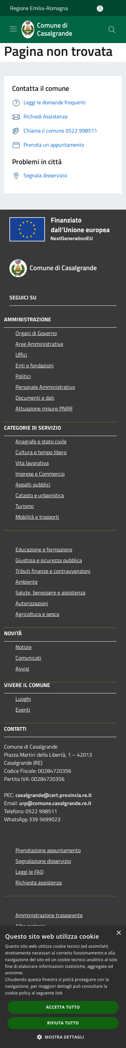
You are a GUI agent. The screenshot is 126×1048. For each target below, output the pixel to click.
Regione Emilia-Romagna (39, 8)
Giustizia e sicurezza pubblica (48, 560)
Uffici (21, 355)
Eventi (22, 710)
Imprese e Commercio (40, 474)
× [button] (118, 933)
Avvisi (22, 668)
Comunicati (28, 658)
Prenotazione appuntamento (48, 850)
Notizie (23, 647)
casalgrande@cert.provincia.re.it (53, 795)
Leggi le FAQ (29, 872)
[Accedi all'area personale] (100, 8)
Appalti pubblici (32, 484)
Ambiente (26, 582)
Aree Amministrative (39, 344)
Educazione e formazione (43, 549)
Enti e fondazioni (34, 365)
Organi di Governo (36, 333)
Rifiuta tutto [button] (63, 1023)
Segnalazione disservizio (43, 861)
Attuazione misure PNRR (44, 408)
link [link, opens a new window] (58, 993)
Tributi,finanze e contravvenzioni (52, 571)
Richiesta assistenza (38, 882)
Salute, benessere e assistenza (50, 592)
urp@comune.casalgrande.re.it (55, 803)
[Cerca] (112, 30)
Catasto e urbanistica (39, 495)
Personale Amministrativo (45, 387)
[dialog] (63, 987)
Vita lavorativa (32, 463)
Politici (23, 376)
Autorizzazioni (31, 603)
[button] (63, 1037)
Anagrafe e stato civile (41, 441)
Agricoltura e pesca (37, 614)
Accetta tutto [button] (63, 1007)
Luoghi (23, 699)
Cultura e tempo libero (41, 452)
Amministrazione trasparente (49, 915)
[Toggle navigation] (13, 29)
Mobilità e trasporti (37, 517)
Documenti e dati (34, 398)
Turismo (24, 506)
